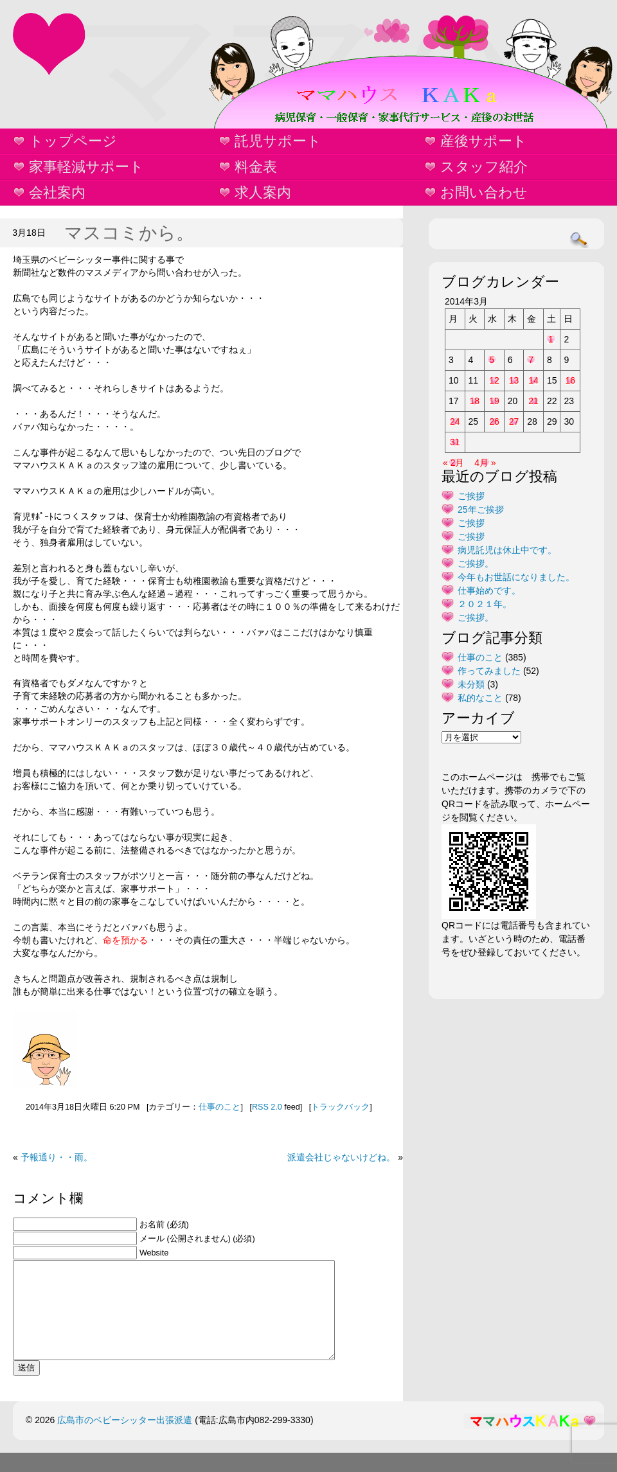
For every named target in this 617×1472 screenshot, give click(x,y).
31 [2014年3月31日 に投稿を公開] (455, 442)
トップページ (73, 141)
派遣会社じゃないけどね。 (341, 1157)
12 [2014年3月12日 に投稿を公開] (494, 380)
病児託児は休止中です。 (507, 550)
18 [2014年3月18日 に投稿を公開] (475, 401)
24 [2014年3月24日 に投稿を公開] (455, 421)
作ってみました (489, 671)
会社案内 (57, 192)
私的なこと (480, 698)
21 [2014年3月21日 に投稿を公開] (533, 401)
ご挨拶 (471, 496)
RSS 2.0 (267, 1107)
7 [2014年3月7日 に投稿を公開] (530, 360)
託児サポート (278, 141)
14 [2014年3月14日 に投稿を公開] (533, 380)
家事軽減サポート (86, 167)
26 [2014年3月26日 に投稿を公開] (494, 421)
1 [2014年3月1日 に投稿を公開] (550, 339)
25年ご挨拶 (481, 509)
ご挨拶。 (476, 563)
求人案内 (263, 192)
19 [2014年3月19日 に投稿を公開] (494, 401)
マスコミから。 (129, 233)
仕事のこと (219, 1107)
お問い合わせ (484, 192)
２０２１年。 (485, 604)
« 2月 (453, 462)
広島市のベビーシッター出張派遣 (124, 1439)
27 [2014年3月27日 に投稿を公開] (514, 421)
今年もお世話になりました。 (516, 577)
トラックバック (340, 1107)
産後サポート (483, 141)
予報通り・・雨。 (57, 1157)
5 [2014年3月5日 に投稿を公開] (491, 360)
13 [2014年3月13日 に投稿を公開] (514, 380)
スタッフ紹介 (484, 167)
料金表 (256, 167)
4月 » (485, 462)
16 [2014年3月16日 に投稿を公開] (570, 380)
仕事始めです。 (489, 590)
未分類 (471, 684)
